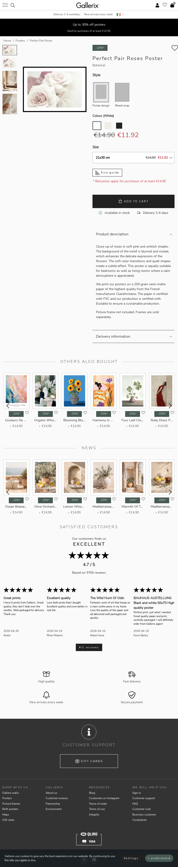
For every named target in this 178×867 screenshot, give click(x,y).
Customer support (143, 798)
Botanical (98, 65)
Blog (92, 793)
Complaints (139, 820)
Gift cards (89, 761)
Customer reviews (57, 798)
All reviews (89, 647)
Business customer (144, 814)
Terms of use (97, 809)
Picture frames (11, 804)
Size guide (107, 173)
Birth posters (10, 809)
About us (51, 793)
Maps (5, 814)
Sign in (136, 793)
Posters (7, 798)
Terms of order (98, 804)
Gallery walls (10, 793)
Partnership (53, 804)
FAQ (135, 804)
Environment (53, 809)
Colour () (103, 116)
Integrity (94, 814)
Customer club (141, 809)
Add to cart (133, 201)
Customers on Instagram (104, 798)
